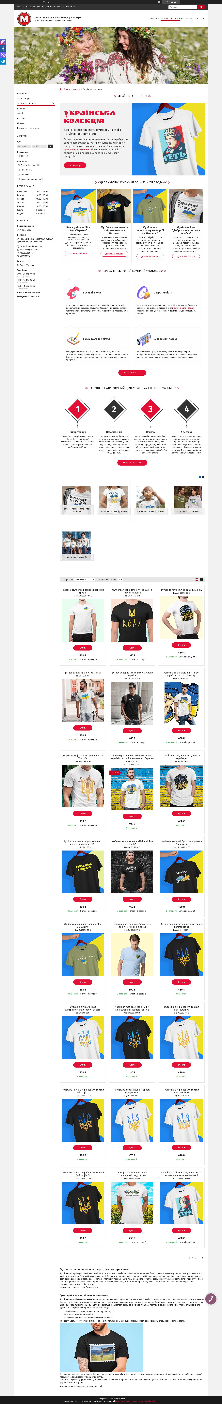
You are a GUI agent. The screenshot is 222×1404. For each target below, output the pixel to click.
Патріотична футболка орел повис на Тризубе (82, 757)
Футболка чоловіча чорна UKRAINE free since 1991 (132, 842)
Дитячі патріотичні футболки (150, 511)
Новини (21, 108)
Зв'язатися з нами (132, 462)
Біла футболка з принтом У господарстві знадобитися (132, 1174)
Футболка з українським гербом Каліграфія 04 (181, 1008)
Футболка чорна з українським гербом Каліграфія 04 (83, 1174)
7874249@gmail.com (29, 250)
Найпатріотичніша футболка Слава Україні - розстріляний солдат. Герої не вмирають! (132, 758)
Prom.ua (124, 1399)
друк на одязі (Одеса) (184, 308)
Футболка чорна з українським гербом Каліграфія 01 (181, 925)
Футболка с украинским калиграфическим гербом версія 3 (83, 1008)
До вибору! (75, 165)
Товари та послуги (170, 19)
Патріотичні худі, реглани (187, 511)
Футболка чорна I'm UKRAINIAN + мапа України (132, 674)
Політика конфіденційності (148, 1401)
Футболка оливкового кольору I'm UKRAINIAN (82, 925)
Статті (20, 113)
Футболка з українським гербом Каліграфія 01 (132, 1091)
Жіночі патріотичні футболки (113, 511)
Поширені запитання (28, 128)
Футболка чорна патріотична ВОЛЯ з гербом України (132, 591)
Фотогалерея (24, 98)
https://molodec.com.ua (31, 246)
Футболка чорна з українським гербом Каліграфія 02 (83, 1091)
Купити (82, 648)
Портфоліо (22, 93)
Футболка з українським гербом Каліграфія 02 (181, 1091)
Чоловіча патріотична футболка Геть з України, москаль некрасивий (181, 1174)
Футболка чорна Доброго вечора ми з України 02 (181, 842)
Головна (154, 19)
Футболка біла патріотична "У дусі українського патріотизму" (181, 674)
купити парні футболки (76, 149)
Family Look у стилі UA (76, 557)
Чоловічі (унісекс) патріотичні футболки (76, 510)
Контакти (199, 19)
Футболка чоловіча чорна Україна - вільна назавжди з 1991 (82, 842)
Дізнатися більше (78, 253)
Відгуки (21, 123)
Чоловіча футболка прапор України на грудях (83, 591)
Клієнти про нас (132, 372)
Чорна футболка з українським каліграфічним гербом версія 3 (132, 1008)
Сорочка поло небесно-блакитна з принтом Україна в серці (132, 925)
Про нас (189, 19)
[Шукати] (201, 7)
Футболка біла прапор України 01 (83, 672)
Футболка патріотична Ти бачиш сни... (181, 590)
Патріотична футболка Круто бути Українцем (181, 757)
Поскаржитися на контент (125, 1401)
